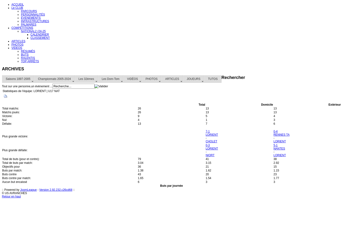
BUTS (25, 54)
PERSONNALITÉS (33, 14)
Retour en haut (11, 196)
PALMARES (28, 24)
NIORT (210, 155)
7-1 (208, 131)
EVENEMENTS (31, 18)
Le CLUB (17, 8)
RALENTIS (28, 58)
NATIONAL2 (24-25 (33, 31)
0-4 (275, 131)
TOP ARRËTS (30, 61)
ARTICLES (18, 41)
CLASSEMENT (40, 38)
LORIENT (212, 134)
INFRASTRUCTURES (35, 21)
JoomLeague (28, 189)
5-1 (275, 145)
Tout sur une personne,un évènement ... (27, 86)
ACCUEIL (17, 4)
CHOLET (211, 141)
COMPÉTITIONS (22, 28)
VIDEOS (16, 48)
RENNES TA (281, 134)
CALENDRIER (39, 34)
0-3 (208, 145)
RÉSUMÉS (28, 51)
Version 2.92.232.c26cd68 (55, 189)
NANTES (279, 148)
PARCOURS (29, 11)
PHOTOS (17, 44)
